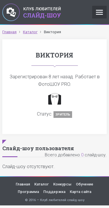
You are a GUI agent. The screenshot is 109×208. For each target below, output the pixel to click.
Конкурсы (62, 184)
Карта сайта (80, 192)
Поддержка (54, 192)
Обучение (84, 184)
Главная (23, 184)
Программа (28, 192)
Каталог (41, 184)
